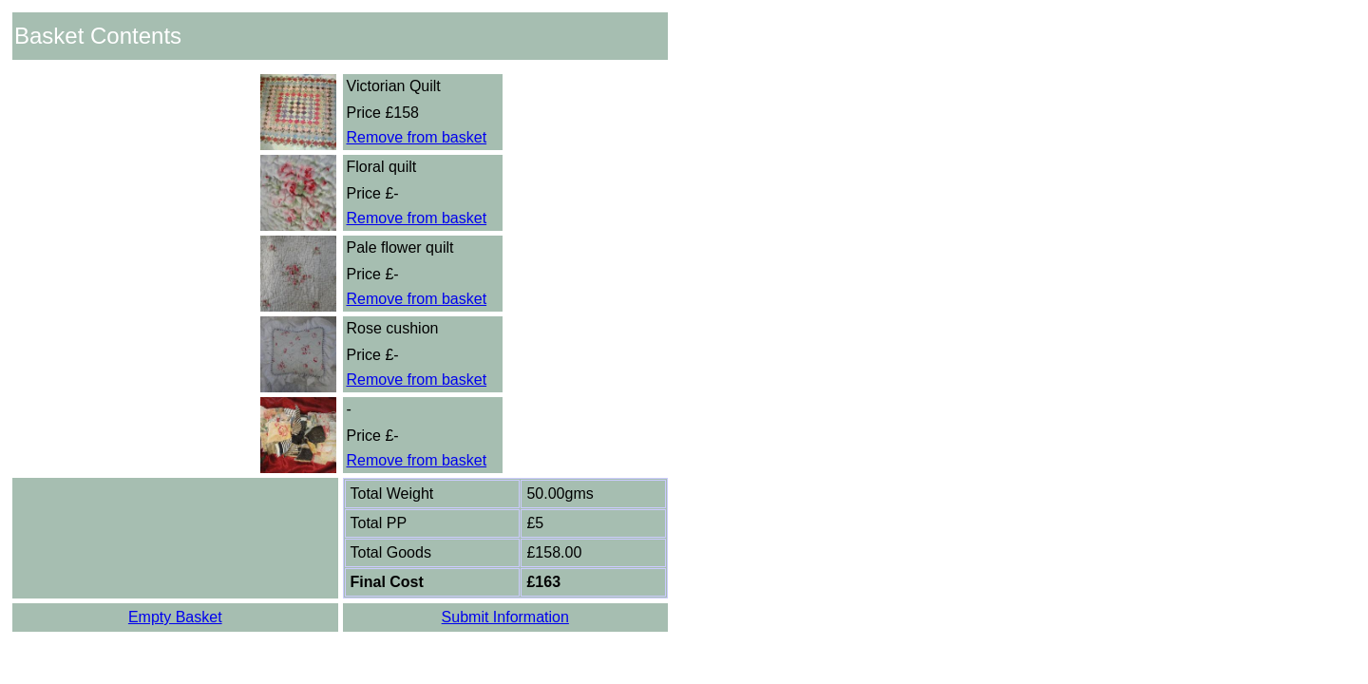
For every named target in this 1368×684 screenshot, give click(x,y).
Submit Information (505, 617)
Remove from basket (417, 137)
